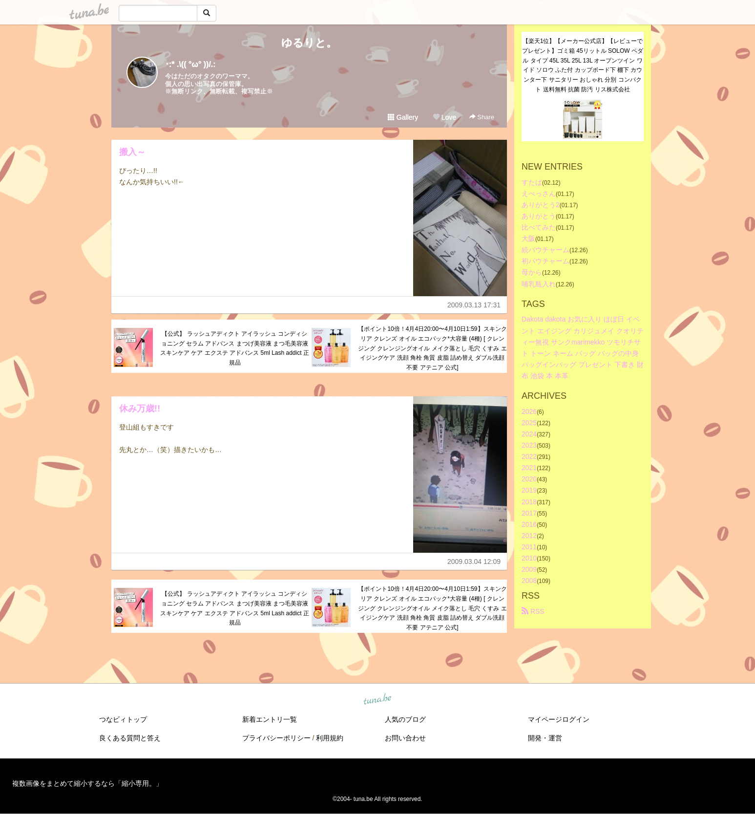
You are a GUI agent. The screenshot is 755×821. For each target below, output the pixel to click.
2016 (529, 524)
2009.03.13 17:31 (474, 305)
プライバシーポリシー (276, 738)
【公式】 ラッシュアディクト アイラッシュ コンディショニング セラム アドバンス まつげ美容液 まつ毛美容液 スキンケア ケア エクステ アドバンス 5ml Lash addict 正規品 (234, 348)
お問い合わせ (405, 738)
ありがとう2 (541, 205)
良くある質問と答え (130, 738)
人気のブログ (405, 719)
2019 (529, 490)
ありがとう (539, 216)
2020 (529, 479)
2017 (529, 513)
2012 (529, 536)
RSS (533, 611)
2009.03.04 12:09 (474, 561)
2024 (529, 434)
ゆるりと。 (309, 43)
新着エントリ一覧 (269, 719)
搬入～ (132, 152)
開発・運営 (545, 738)
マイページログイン (558, 719)
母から (532, 272)
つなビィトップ (123, 719)
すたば (532, 182)
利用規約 (329, 738)
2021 (529, 468)
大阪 (528, 238)
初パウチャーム (545, 261)
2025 (529, 423)
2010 (529, 558)
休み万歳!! (139, 408)
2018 (529, 502)
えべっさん (539, 193)
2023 (529, 445)
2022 (529, 456)
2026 (529, 411)
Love (444, 117)
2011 (529, 547)
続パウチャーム (545, 250)
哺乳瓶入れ (539, 284)
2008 (529, 580)
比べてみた (539, 227)
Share (481, 117)
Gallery (403, 117)
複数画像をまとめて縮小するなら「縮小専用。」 (87, 783)
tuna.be (377, 700)
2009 (529, 569)
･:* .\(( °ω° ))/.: (190, 64)
